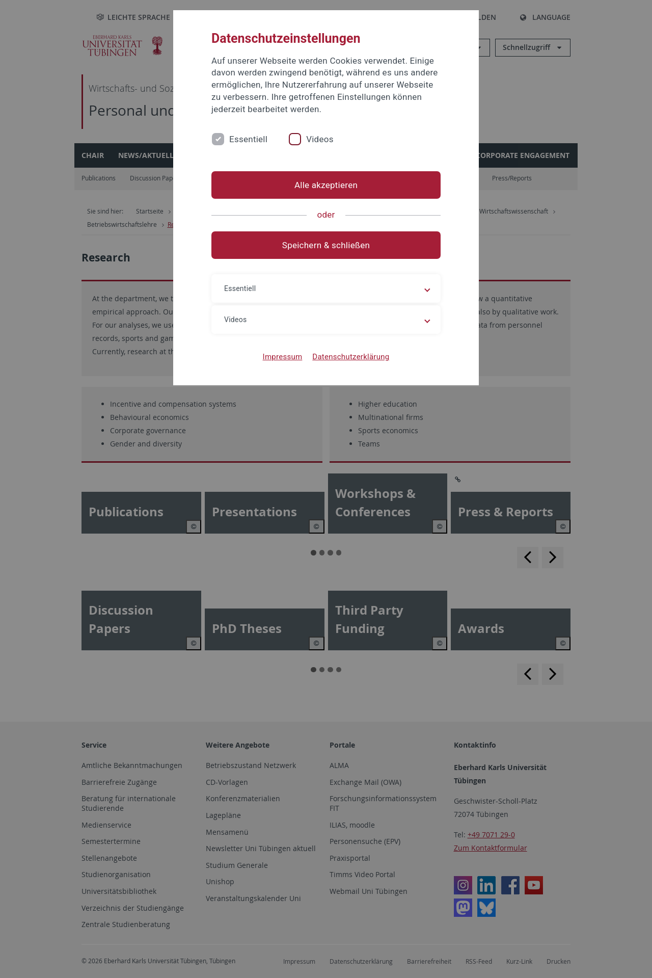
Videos (320, 139)
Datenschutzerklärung (350, 356)
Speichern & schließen (326, 245)
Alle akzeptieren (326, 185)
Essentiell (248, 139)
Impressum (283, 356)
